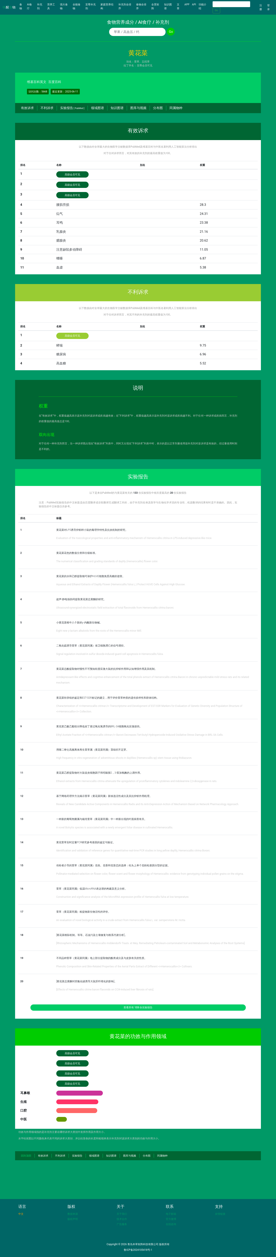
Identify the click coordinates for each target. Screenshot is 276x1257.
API (194, 4)
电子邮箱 (171, 1213)
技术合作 (122, 1219)
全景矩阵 (155, 6)
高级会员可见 (72, 174)
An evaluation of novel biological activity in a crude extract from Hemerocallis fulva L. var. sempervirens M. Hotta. (121, 920)
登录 (268, 7)
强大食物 (64, 6)
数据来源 (72, 1213)
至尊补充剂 (90, 6)
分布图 (158, 108)
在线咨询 (171, 1224)
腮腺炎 (61, 240)
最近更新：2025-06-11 (65, 91)
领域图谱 (97, 108)
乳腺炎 (61, 232)
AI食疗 (29, 6)
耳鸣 (59, 223)
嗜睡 (59, 258)
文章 (178, 6)
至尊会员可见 (144, 65)
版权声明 (72, 1219)
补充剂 (39, 6)
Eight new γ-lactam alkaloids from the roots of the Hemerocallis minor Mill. (99, 630)
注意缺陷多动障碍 (69, 249)
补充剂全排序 (124, 6)
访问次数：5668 (37, 91)
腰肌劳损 (62, 205)
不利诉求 (47, 108)
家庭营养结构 (106, 6)
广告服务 (122, 1224)
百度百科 (54, 82)
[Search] (231, 4)
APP (186, 4)
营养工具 (51, 6)
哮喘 (59, 345)
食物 (22, 6)
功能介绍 (202, 6)
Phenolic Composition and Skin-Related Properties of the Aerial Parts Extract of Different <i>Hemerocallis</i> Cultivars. (124, 966)
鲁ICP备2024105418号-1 (138, 1249)
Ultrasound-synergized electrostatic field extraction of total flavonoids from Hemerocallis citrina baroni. (115, 607)
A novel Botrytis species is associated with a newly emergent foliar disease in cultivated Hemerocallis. (114, 827)
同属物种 (175, 108)
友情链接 (220, 1213)
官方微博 (171, 1219)
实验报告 (72, 108)
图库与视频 (138, 108)
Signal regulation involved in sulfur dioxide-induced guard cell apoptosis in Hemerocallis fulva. (110, 654)
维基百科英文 (36, 82)
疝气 (59, 214)
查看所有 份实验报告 (138, 1007)
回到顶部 (26, 1155)
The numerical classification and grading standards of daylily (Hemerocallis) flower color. (107, 561)
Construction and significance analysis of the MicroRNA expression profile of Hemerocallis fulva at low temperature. (122, 896)
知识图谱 (168, 6)
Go (216, 10)
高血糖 (61, 363)
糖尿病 (61, 354)
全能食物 (76, 6)
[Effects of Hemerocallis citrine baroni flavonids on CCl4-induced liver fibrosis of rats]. (105, 989)
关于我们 (122, 1213)
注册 (260, 7)
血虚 (59, 267)
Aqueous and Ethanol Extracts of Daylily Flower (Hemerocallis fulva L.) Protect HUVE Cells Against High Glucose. (120, 584)
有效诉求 (27, 108)
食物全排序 (141, 6)
